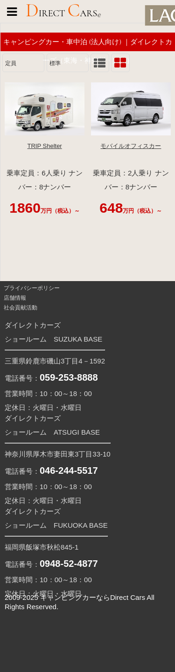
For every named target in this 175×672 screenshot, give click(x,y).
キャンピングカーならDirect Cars (92, 597)
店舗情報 (14, 298)
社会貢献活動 (19, 307)
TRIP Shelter (45, 145)
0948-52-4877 (69, 563)
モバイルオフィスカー (130, 145)
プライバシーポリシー (31, 288)
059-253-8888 (69, 377)
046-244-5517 (69, 470)
